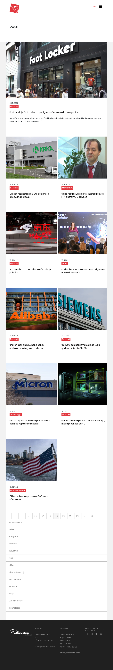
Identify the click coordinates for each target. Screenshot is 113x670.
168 (49, 516)
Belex (64, 263)
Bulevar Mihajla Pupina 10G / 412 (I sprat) (67, 637)
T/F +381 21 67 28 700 (44, 640)
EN (94, 6)
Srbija (11, 593)
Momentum (67, 188)
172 (77, 516)
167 (42, 516)
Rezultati (14, 106)
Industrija (13, 550)
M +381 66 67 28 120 (68, 647)
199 (91, 516)
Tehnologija (15, 414)
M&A (11, 565)
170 (63, 516)
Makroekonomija (18, 490)
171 (70, 516)
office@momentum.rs (45, 646)
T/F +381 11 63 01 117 (68, 644)
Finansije (13, 543)
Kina (11, 558)
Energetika (14, 536)
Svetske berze (16, 600)
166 (35, 516)
